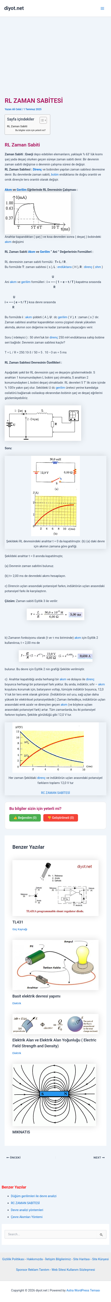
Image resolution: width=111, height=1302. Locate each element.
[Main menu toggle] (102, 8)
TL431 (17, 922)
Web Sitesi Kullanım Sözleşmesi (73, 1270)
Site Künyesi (100, 1259)
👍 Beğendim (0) (25, 818)
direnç (88, 267)
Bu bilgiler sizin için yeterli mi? (30, 130)
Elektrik (16, 1003)
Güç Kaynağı (19, 929)
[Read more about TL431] (55, 888)
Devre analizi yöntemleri (27, 1210)
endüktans (65, 267)
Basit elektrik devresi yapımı (36, 996)
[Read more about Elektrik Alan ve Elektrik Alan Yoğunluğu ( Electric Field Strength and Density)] (55, 1024)
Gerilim (21, 190)
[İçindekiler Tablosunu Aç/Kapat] (41, 120)
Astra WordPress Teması (83, 1290)
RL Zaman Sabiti (17, 126)
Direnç (37, 169)
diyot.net (14, 8)
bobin (55, 174)
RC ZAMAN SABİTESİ (55, 793)
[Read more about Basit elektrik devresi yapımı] (55, 965)
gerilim (25, 282)
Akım (8, 190)
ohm (98, 267)
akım (8, 242)
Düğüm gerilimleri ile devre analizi (34, 1196)
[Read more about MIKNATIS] (54, 1095)
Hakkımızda (35, 1259)
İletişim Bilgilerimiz (58, 1259)
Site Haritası (81, 1259)
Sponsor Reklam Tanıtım (32, 1270)
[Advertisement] (55, 48)
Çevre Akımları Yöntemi (27, 1217)
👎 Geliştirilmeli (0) (61, 818)
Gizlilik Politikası (13, 1259)
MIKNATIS (21, 1132)
